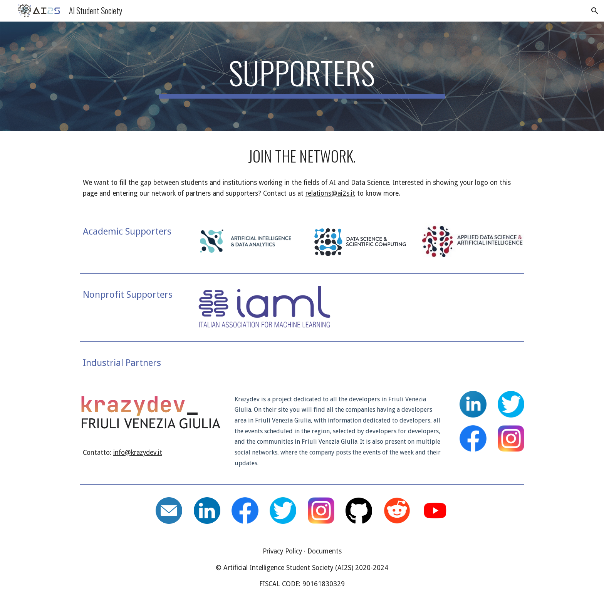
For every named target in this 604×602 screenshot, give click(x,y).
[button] (595, 11)
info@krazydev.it (137, 452)
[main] (302, 76)
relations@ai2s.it (330, 193)
